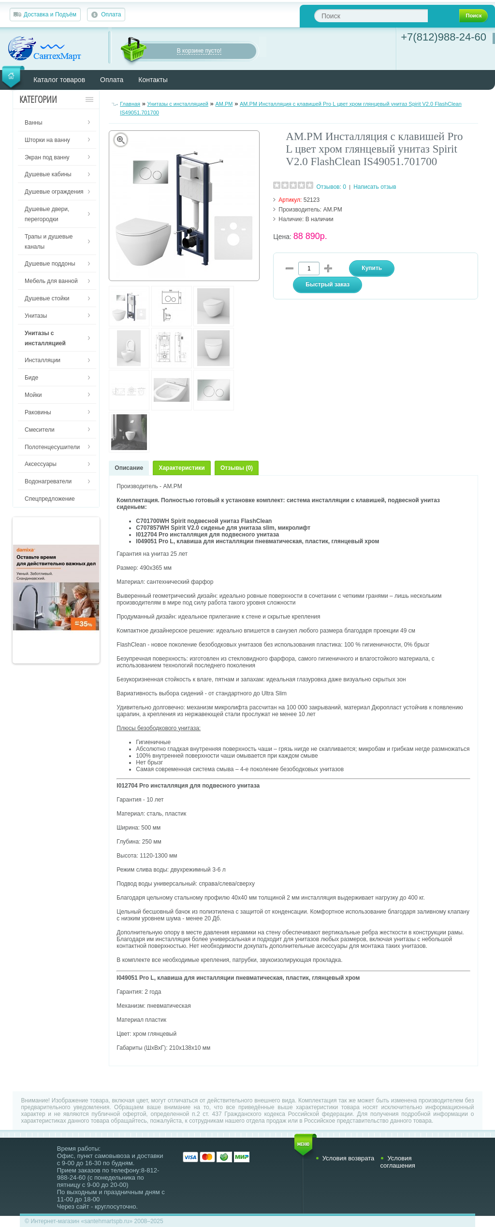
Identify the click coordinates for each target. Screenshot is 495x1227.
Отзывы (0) (236, 468)
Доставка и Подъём (50, 14)
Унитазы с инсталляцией (177, 104)
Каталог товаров (59, 80)
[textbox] (371, 15)
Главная (130, 104)
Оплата (111, 14)
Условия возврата (348, 1158)
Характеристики (181, 468)
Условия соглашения (397, 1162)
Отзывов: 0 (331, 186)
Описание (129, 468)
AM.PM (224, 104)
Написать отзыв (374, 186)
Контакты (152, 80)
